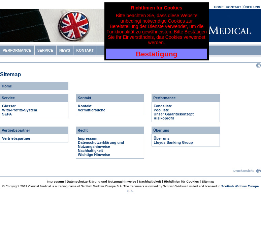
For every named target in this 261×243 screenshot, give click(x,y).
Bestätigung (156, 54)
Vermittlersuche (91, 110)
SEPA (7, 114)
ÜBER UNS (251, 7)
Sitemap (208, 181)
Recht (82, 130)
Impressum (87, 138)
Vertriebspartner (16, 130)
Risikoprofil (164, 118)
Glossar (8, 106)
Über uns (161, 130)
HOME (219, 7)
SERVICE (45, 50)
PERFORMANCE (17, 50)
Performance (164, 98)
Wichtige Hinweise (94, 155)
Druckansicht (247, 170)
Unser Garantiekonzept (174, 114)
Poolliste (161, 110)
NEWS (64, 50)
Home (7, 86)
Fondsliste (163, 106)
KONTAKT (233, 7)
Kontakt (84, 98)
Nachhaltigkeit (90, 150)
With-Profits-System (19, 110)
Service (8, 98)
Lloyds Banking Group (173, 142)
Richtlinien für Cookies (181, 181)
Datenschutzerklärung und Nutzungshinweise (101, 144)
